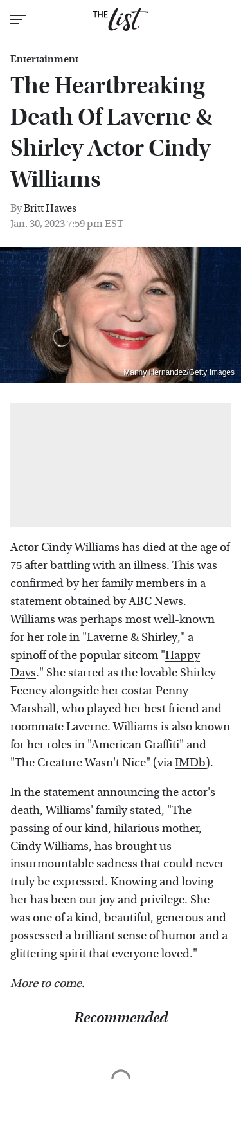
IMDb (190, 763)
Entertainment (44, 59)
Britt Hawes (50, 208)
